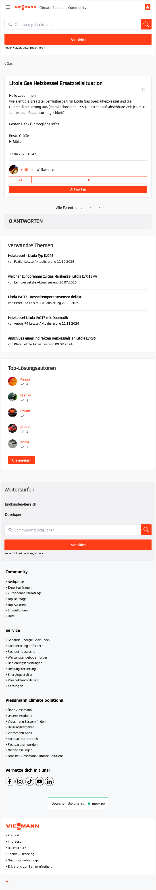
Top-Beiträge (17, 599)
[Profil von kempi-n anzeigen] (20, 282)
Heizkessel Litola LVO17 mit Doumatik (38, 318)
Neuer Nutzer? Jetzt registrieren (24, 47)
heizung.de (15, 686)
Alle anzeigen (21, 460)
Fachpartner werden (22, 745)
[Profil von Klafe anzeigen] (18, 344)
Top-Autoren (17, 605)
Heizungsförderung (22, 669)
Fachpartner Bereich (23, 739)
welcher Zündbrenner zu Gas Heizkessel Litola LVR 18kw (52, 276)
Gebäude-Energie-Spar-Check (29, 640)
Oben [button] (7, 881)
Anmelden (147, 7)
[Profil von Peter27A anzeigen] (21, 303)
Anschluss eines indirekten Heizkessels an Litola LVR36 (52, 338)
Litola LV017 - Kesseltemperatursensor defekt (44, 297)
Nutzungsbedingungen (24, 860)
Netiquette (16, 582)
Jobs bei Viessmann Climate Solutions (35, 756)
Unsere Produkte (20, 716)
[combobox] (78, 24)
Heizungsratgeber (21, 727)
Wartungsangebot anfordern (28, 657)
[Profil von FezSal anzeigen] (18, 261)
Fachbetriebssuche (21, 652)
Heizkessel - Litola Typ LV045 (30, 256)
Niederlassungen (20, 750)
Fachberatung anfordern (25, 646)
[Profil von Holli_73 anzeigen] (27, 169)
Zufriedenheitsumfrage (25, 593)
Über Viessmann (20, 710)
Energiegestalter (20, 675)
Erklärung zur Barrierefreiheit (30, 867)
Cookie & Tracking (21, 854)
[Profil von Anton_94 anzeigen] (21, 323)
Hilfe (11, 616)
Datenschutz (17, 848)
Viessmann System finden (27, 722)
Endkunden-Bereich (20, 504)
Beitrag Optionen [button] (149, 63)
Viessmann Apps (20, 733)
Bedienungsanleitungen (25, 663)
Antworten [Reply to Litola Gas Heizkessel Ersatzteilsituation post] (78, 189)
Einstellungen (18, 610)
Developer (13, 514)
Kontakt (14, 835)
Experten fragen (19, 588)
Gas (10, 63)
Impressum (16, 842)
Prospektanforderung (23, 680)
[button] (143, 89)
